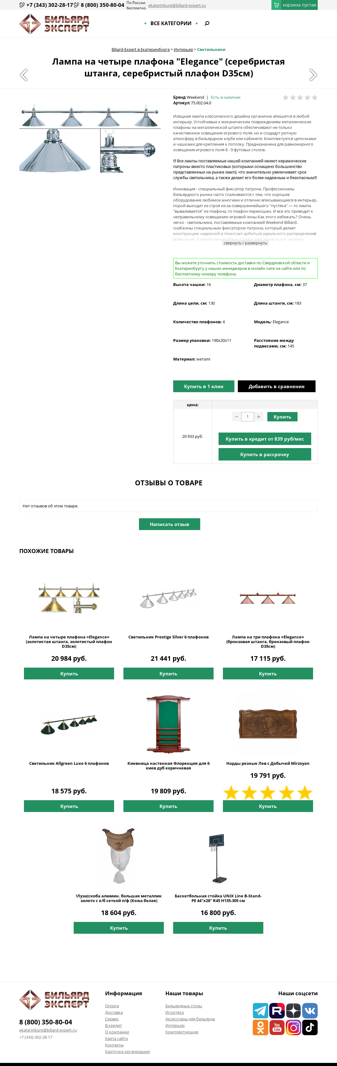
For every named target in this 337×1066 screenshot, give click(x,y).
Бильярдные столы (183, 1006)
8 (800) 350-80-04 (102, 5)
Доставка (114, 1012)
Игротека (174, 1012)
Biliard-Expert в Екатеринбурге (141, 49)
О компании (117, 1032)
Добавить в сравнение (277, 386)
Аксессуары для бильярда (190, 1019)
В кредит (113, 1025)
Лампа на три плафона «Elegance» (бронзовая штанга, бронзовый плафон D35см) (268, 642)
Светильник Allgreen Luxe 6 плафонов (69, 763)
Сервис (112, 1019)
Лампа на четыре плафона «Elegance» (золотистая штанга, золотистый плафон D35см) (69, 642)
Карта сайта (116, 1038)
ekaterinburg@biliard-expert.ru (177, 5)
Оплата (112, 1006)
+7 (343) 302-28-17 (49, 5)
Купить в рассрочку (264, 454)
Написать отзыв (169, 524)
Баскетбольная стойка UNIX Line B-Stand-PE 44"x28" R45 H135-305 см (218, 898)
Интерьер (183, 49)
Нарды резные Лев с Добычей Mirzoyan (268, 763)
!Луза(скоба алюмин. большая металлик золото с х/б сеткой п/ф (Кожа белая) (119, 898)
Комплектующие (181, 1032)
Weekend (195, 97)
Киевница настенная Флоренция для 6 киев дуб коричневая (168, 765)
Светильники (211, 49)
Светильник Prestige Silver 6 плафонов (168, 637)
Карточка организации (127, 1051)
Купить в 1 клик (204, 386)
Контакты (114, 1045)
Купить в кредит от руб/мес (265, 439)
